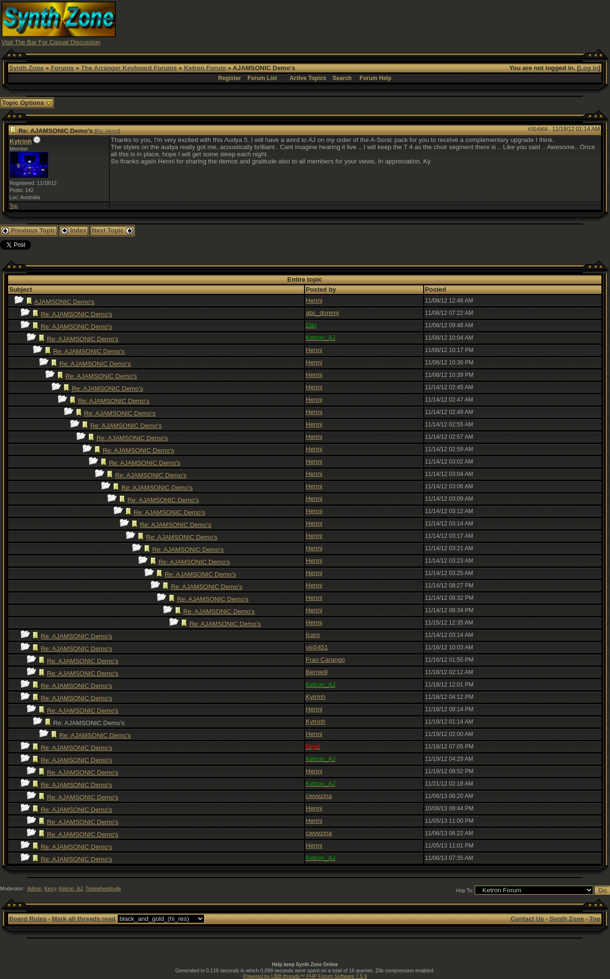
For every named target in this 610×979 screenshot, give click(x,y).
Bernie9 (317, 672)
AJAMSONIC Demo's (64, 301)
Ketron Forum (205, 67)
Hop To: (465, 890)
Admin (34, 888)
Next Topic (112, 230)
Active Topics (307, 78)
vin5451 (317, 647)
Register (229, 78)
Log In (589, 67)
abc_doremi (322, 312)
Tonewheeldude (103, 888)
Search (342, 78)
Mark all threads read (83, 918)
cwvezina (319, 795)
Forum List (262, 78)
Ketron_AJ (71, 888)
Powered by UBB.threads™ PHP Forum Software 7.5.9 (305, 976)
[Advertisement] (435, 22)
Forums (62, 67)
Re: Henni (107, 131)
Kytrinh (21, 141)
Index (74, 230)
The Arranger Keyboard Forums (129, 67)
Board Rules (28, 918)
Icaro (313, 634)
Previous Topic (29, 230)
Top (14, 206)
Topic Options (27, 102)
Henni (314, 300)
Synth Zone (26, 67)
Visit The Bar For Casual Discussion (51, 42)
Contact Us (527, 918)
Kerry (50, 888)
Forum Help (376, 78)
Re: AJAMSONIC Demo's (76, 314)
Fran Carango (325, 659)
